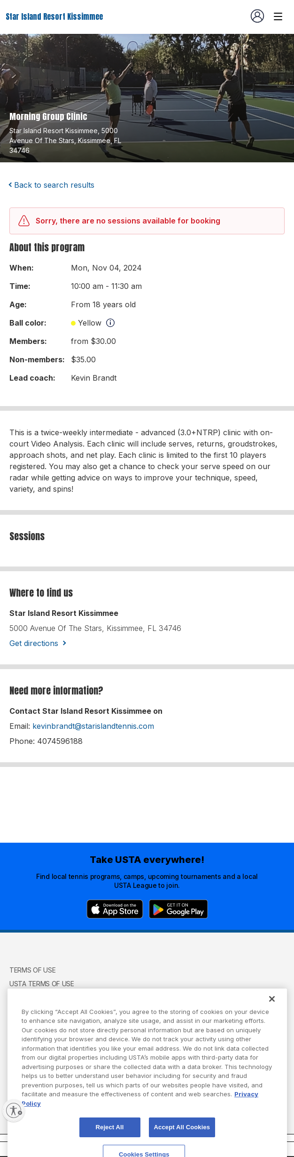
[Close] (272, 1018)
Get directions (33, 643)
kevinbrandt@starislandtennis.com (93, 726)
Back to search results (54, 185)
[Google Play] (178, 909)
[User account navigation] (257, 16)
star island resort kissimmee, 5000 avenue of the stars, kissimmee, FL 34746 (65, 140)
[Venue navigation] (278, 16)
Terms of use (32, 970)
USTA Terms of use (41, 984)
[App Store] (114, 909)
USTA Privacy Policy (43, 998)
